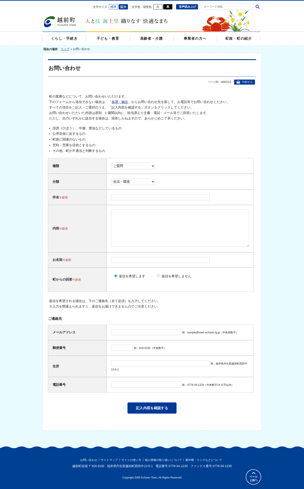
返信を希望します (132, 276)
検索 (257, 7)
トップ (65, 49)
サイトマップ (109, 460)
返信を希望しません (176, 276)
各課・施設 (119, 102)
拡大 (123, 7)
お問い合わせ (88, 460)
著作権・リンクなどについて (203, 460)
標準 (113, 7)
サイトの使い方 (131, 460)
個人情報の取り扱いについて (163, 460)
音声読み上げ (187, 6)
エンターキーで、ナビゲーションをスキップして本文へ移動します (42, 3)
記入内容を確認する (152, 408)
